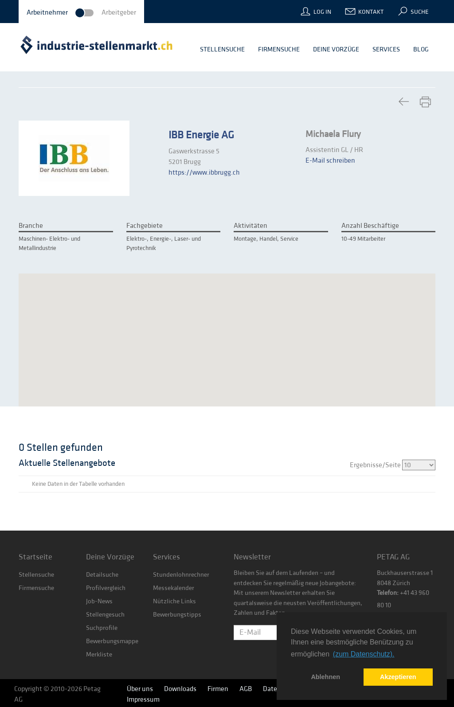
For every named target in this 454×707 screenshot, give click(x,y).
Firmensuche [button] (279, 49)
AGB (245, 688)
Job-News (99, 601)
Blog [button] (421, 49)
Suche (420, 12)
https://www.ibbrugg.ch (204, 172)
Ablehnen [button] (325, 676)
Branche (31, 225)
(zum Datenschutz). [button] (364, 654)
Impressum (143, 699)
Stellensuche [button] (222, 49)
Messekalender (173, 588)
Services (166, 557)
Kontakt (371, 12)
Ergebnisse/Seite (392, 465)
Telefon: (388, 593)
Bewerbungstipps (177, 614)
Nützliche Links (174, 601)
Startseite (35, 557)
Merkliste (99, 654)
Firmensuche (36, 588)
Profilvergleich (105, 588)
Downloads (180, 688)
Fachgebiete (144, 225)
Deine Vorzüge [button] (336, 49)
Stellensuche (36, 574)
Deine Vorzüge (110, 557)
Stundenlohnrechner (181, 574)
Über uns (140, 688)
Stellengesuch (105, 614)
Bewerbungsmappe (112, 641)
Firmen (217, 688)
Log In (322, 12)
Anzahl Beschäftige (370, 225)
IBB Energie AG (201, 135)
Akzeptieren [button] (398, 676)
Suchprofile (101, 628)
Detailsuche (102, 574)
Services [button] (386, 49)
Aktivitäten (250, 225)
